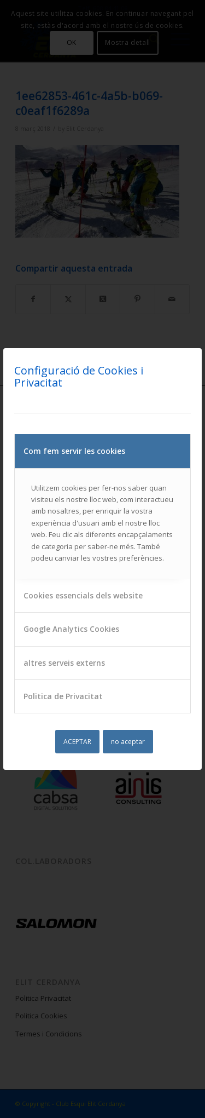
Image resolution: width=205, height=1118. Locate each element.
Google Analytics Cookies (71, 629)
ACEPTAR (77, 741)
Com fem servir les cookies (74, 451)
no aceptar (128, 741)
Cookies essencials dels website (83, 595)
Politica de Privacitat (63, 696)
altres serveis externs (64, 663)
